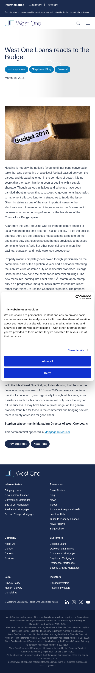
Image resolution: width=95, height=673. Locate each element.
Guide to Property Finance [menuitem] (64, 519)
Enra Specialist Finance (46, 602)
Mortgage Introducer (57, 432)
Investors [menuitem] (55, 577)
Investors (52, 5)
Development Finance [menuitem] (17, 495)
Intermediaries (14, 5)
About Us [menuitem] (10, 543)
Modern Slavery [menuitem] (13, 587)
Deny (47, 372)
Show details (76, 350)
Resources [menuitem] (56, 484)
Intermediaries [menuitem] (13, 484)
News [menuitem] (53, 499)
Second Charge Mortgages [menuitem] (19, 514)
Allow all (47, 361)
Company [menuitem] (10, 537)
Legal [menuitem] (8, 577)
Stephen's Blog (41, 69)
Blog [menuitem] (52, 495)
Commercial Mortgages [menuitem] (17, 499)
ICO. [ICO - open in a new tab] (55, 658)
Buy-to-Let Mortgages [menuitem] (17, 504)
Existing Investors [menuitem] (59, 583)
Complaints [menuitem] (11, 592)
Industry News (17, 69)
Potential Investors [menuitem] (60, 587)
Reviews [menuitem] (9, 558)
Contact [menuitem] (9, 548)
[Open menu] (88, 23)
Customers (35, 5)
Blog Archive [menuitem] (57, 528)
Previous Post (17, 443)
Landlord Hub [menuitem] (57, 514)
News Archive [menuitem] (57, 523)
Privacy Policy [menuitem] (12, 583)
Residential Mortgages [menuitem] (17, 509)
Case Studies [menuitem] (57, 490)
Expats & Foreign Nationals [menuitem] (65, 509)
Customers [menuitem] (56, 537)
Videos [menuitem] (53, 504)
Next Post (40, 443)
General (62, 69)
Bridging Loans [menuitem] (13, 490)
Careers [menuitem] (9, 553)
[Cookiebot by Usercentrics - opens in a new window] (75, 297)
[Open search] (78, 23)
